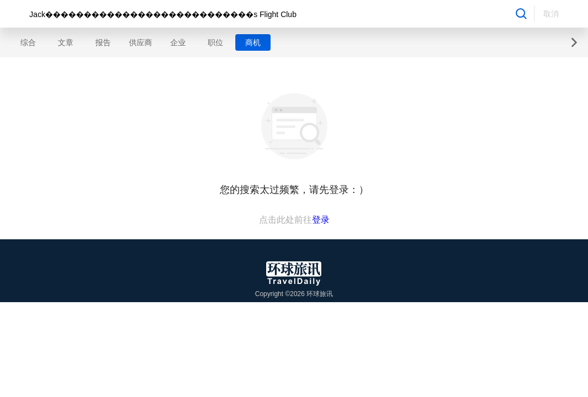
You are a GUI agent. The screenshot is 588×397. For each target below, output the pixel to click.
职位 (215, 42)
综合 (28, 42)
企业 (178, 42)
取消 (551, 13)
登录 (321, 219)
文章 (65, 42)
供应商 (140, 42)
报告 (103, 42)
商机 (253, 42)
